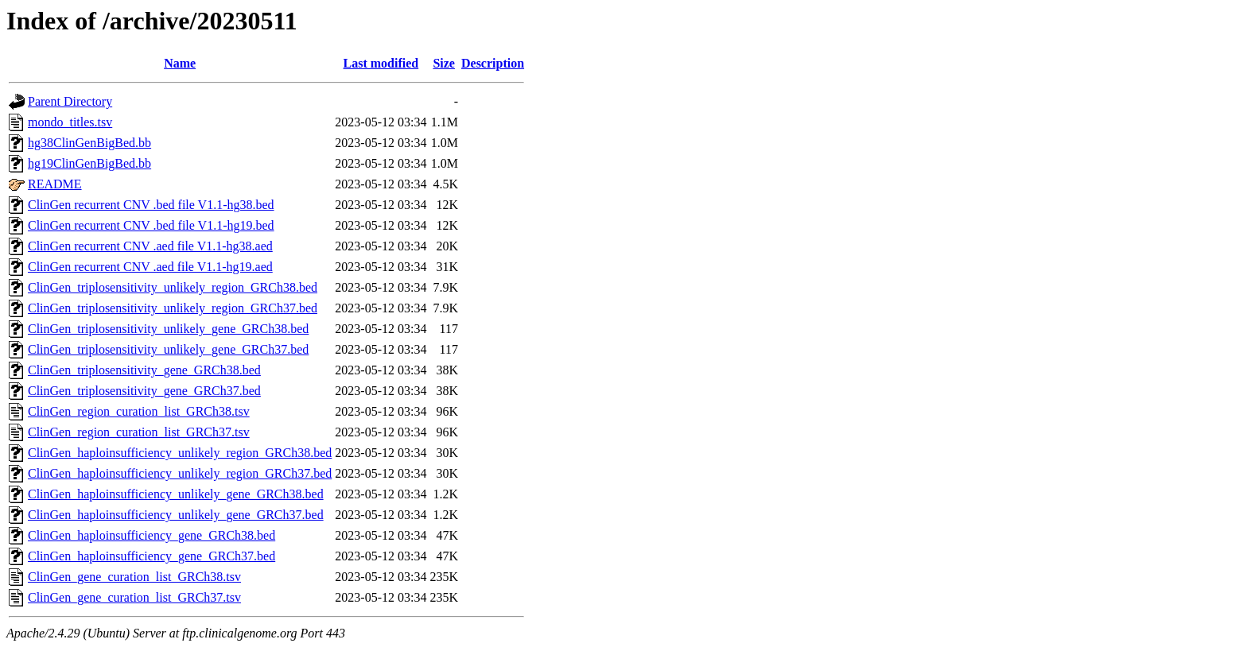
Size (444, 63)
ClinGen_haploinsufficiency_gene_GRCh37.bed (151, 556)
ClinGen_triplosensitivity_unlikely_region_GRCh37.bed (172, 308)
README (55, 184)
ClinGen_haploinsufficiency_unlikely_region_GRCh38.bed (180, 452)
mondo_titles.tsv (70, 122)
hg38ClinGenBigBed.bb (89, 142)
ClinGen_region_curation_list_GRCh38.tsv (139, 411)
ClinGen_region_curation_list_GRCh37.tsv (139, 432)
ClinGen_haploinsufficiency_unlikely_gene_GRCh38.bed (176, 494)
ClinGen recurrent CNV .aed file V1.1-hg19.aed (150, 266)
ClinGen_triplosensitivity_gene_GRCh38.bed (144, 370)
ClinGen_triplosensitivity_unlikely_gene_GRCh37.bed (168, 349)
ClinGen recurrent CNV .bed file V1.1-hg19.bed (151, 225)
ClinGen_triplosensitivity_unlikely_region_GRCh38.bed (172, 287)
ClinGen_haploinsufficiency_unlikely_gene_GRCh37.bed (176, 514)
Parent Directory (70, 101)
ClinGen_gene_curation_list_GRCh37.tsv (134, 597)
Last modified (381, 63)
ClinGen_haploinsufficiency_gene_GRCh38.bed (151, 535)
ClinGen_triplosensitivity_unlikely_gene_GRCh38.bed (168, 328)
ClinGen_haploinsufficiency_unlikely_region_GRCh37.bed (180, 473)
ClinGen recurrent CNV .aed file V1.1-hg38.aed (150, 246)
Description (492, 63)
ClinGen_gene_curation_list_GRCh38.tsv (134, 576)
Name (180, 63)
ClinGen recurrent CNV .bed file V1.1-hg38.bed (151, 204)
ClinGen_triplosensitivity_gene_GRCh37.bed (144, 390)
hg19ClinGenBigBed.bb (89, 163)
